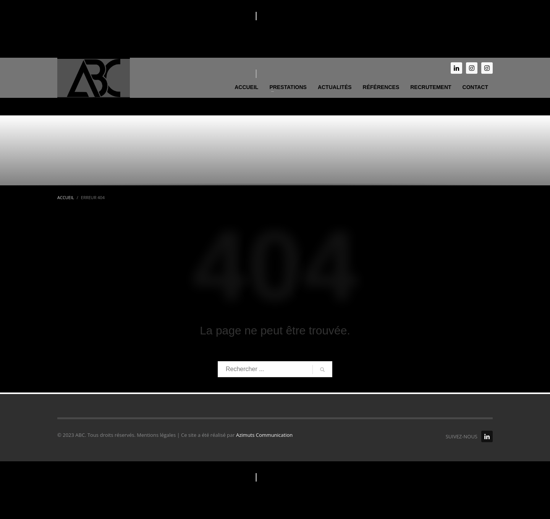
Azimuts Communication (264, 434)
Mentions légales (218, 15)
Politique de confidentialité (313, 15)
